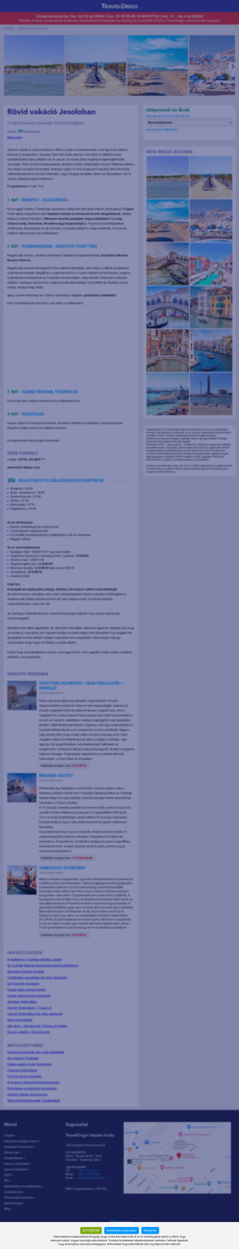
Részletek (150, 1230)
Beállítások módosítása (121, 1230)
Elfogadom (91, 1230)
